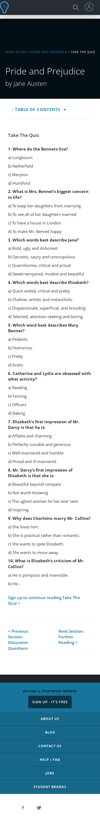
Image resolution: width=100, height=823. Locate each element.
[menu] (90, 7)
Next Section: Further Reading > (71, 636)
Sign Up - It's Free (50, 701)
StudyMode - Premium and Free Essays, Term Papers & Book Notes (6, 7)
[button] (65, 110)
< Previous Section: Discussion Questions (18, 639)
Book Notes (16, 52)
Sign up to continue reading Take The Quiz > (44, 600)
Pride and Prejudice (49, 52)
